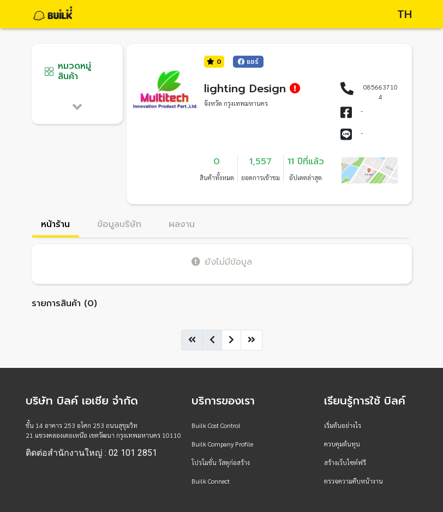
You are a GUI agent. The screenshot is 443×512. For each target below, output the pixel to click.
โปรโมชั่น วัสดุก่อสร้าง (220, 462)
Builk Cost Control (216, 425)
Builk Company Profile (222, 443)
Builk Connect (210, 481)
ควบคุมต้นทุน (342, 443)
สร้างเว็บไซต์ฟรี (345, 462)
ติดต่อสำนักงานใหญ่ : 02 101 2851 (91, 453)
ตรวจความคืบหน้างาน (353, 481)
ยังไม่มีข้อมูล (221, 261)
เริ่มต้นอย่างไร (342, 425)
